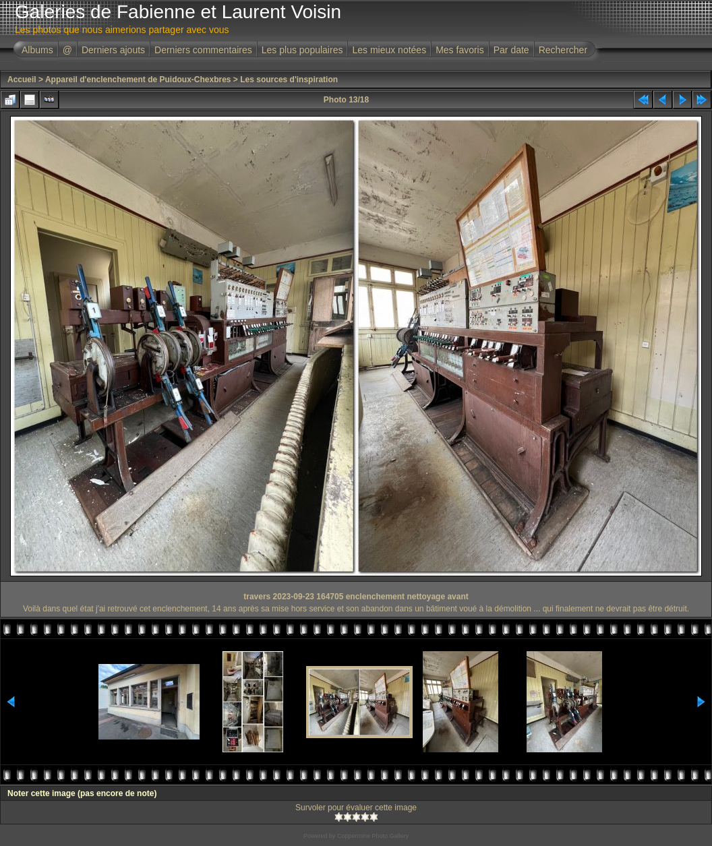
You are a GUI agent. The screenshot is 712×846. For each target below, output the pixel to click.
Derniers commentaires (203, 49)
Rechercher (563, 49)
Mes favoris (460, 49)
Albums (37, 49)
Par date (511, 49)
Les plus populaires (302, 49)
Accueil (21, 79)
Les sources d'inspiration (289, 79)
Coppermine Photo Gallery (373, 836)
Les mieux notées (389, 49)
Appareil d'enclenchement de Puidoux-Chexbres (138, 79)
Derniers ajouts (113, 49)
